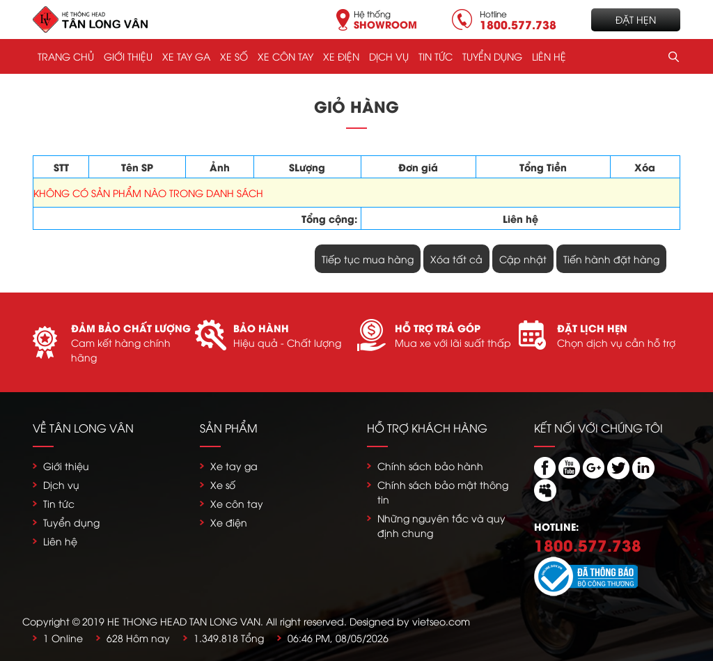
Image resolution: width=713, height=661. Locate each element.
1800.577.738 (587, 545)
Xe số (234, 56)
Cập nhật (523, 258)
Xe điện (341, 56)
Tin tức (435, 56)
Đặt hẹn (636, 19)
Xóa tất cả (456, 258)
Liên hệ (549, 56)
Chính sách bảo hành (430, 465)
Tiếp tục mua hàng (368, 258)
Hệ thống (385, 18)
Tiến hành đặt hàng (611, 258)
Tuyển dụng (492, 56)
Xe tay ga (186, 56)
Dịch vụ (389, 56)
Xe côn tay (285, 56)
